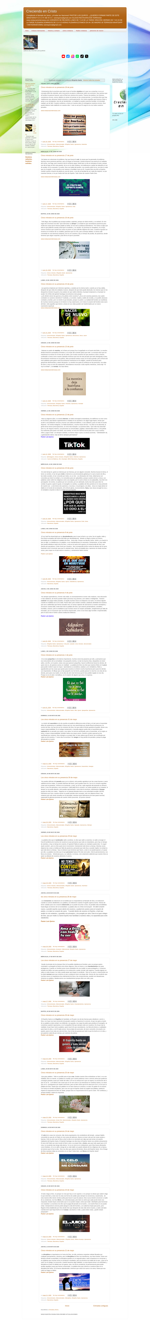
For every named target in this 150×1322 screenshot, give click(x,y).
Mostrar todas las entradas (91, 80)
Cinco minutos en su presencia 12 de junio (57, 415)
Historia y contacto (54, 30)
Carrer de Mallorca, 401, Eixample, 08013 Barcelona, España (65, 459)
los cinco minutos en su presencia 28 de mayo (58, 897)
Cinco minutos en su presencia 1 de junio (56, 655)
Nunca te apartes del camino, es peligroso (30, 85)
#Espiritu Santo (69, 144)
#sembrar (84, 885)
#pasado (77, 825)
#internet (76, 457)
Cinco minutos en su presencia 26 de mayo (57, 1015)
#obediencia (73, 581)
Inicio (27, 30)
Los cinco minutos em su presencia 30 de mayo (59, 777)
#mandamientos (79, 1004)
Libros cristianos (68, 30)
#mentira (68, 403)
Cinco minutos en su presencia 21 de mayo (57, 1250)
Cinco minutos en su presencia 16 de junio (57, 218)
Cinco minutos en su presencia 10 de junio (57, 468)
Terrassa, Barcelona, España (55, 146)
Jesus (81, 335)
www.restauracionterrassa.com (51, 110)
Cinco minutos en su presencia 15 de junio (57, 284)
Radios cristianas (81, 30)
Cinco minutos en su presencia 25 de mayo (57, 1073)
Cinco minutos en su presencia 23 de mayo (57, 1190)
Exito (83, 521)
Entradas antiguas (100, 1306)
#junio (67, 581)
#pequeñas (85, 710)
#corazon (58, 949)
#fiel (76, 710)
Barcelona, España (52, 523)
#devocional (65, 949)
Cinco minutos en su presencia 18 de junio (57, 87)
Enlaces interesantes (38, 30)
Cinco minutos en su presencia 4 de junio (56, 593)
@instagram (50, 457)
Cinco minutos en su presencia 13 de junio (57, 347)
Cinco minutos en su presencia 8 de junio (56, 532)
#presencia (78, 144)
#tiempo (89, 825)
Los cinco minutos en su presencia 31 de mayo (59, 719)
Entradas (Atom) (53, 1309)
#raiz (74, 206)
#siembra (84, 144)
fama (86, 521)
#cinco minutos (51, 273)
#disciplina (68, 1298)
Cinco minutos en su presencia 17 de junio (57, 155)
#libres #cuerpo (79, 1239)
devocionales (87, 644)
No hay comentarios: (59, 141)
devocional (76, 335)
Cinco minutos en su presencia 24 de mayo (57, 1131)
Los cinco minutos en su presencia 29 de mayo (59, 836)
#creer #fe (59, 1120)
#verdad (80, 403)
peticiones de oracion (96, 30)
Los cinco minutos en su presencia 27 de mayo (59, 960)
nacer (85, 335)
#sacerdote (85, 766)
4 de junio (66, 644)
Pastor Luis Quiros (47, 554)
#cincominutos (51, 144)
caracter (72, 644)
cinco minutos (79, 644)
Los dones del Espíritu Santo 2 (30, 105)
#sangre (91, 766)
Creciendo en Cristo (41, 11)
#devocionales (60, 144)
